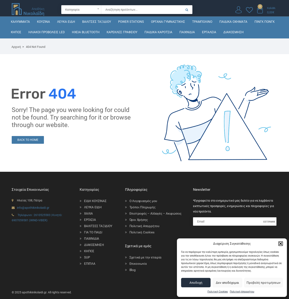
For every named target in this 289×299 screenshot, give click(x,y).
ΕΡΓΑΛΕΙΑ (209, 32)
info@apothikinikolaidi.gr (33, 207)
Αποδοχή (195, 283)
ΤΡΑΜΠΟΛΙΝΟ (202, 22)
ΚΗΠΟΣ (16, 32)
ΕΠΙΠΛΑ (89, 264)
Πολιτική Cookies (217, 291)
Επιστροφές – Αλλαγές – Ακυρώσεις (155, 213)
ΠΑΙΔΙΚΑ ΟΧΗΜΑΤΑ (233, 22)
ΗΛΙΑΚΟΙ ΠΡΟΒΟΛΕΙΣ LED (46, 32)
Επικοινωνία (138, 264)
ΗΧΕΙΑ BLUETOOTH (86, 32)
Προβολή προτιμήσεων (263, 283)
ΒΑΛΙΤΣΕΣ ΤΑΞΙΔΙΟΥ (96, 22)
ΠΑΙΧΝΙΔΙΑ (187, 32)
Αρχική (16, 46)
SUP (87, 257)
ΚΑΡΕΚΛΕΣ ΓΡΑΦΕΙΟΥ (122, 32)
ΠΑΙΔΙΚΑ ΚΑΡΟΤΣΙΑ (158, 32)
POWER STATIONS (131, 22)
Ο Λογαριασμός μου (143, 201)
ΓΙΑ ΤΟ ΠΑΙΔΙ (93, 232)
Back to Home (27, 139)
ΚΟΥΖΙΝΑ (43, 22)
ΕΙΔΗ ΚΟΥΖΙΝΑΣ (95, 201)
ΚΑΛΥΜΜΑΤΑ (20, 22)
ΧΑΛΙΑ (88, 213)
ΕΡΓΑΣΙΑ (90, 220)
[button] (281, 244)
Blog (132, 270)
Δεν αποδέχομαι (227, 283)
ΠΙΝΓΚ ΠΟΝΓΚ (264, 22)
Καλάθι (271, 8)
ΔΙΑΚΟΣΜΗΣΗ (233, 32)
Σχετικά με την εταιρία (145, 257)
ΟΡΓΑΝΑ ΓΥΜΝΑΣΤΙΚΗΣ (168, 22)
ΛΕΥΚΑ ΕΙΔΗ (66, 22)
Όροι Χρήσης (138, 220)
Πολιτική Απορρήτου (242, 291)
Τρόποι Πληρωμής (142, 207)
